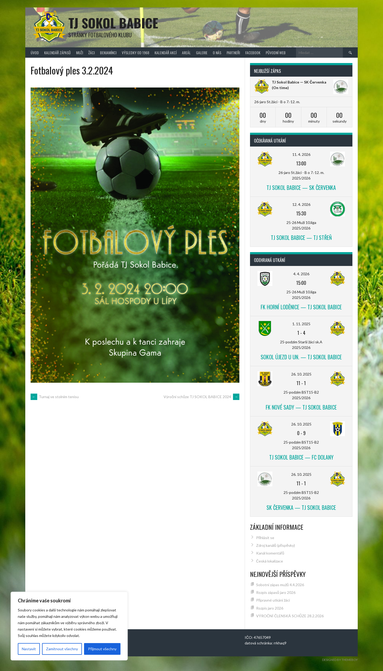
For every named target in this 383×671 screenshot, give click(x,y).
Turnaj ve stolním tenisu (55, 396)
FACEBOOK (252, 52)
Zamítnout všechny (62, 649)
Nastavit (29, 649)
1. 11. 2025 (301, 324)
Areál (186, 52)
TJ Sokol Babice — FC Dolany (301, 457)
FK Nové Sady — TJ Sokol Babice (301, 407)
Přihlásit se (265, 537)
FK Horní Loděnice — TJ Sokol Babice (301, 307)
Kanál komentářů (270, 553)
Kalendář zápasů (57, 52)
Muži (79, 52)
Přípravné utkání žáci (273, 600)
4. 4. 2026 (301, 274)
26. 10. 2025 (301, 374)
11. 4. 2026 (301, 154)
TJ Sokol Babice (113, 22)
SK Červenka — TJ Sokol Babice (301, 507)
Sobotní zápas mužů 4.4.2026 (280, 584)
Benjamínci (108, 52)
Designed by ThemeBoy (340, 659)
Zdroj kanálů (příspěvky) (275, 545)
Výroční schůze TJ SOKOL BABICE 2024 (201, 396)
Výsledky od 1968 (135, 52)
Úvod (35, 52)
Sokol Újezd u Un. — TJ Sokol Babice (301, 357)
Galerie (201, 52)
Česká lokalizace (269, 561)
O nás (217, 52)
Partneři (233, 52)
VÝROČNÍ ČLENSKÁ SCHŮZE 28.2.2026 (290, 616)
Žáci (91, 52)
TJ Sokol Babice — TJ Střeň (301, 237)
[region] (69, 626)
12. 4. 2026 (301, 204)
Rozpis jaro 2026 (269, 608)
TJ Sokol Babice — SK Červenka (299, 82)
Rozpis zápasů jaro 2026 (275, 592)
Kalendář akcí (166, 52)
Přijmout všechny (102, 649)
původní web (276, 52)
